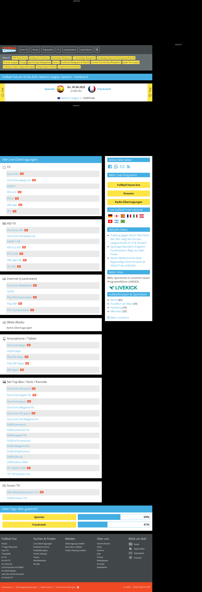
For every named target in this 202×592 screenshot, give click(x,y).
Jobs (99, 553)
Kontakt (100, 563)
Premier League (10, 62)
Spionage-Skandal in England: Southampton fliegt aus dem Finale (127, 250)
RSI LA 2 (11, 192)
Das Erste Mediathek (19, 285)
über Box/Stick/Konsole (13, 574)
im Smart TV (7, 577)
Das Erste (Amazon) (18, 388)
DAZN (10, 291)
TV (58, 49)
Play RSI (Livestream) (19, 297)
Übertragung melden (75, 543)
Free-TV (24, 49)
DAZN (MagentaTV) (18, 446)
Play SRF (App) (15, 363)
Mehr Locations (118, 317)
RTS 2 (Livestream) (18, 310)
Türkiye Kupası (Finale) (46, 66)
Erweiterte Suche (41, 546)
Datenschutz (47, 587)
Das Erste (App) (16, 345)
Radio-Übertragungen (128, 202)
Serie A (56, 62)
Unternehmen (103, 543)
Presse (100, 557)
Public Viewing (40, 553)
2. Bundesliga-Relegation (84, 57)
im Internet (7, 563)
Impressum (7, 587)
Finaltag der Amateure (39, 57)
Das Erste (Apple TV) (19, 395)
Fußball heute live (128, 185)
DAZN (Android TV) (18, 430)
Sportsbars (86, 49)
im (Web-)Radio (9, 570)
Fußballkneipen (40, 550)
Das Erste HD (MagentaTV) (23, 419)
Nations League (70, 98)
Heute (35, 49)
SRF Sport (13, 370)
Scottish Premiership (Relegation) (106, 62)
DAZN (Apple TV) (17, 435)
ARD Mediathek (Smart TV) (22, 492)
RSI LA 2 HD (14, 247)
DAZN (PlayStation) (18, 451)
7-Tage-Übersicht (9, 546)
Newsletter (102, 567)
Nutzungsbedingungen (26, 587)
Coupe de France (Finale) (69, 66)
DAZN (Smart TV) (17, 498)
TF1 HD (11, 266)
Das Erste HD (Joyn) (18, 413)
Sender (36, 563)
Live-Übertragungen (42, 543)
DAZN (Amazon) (16, 424)
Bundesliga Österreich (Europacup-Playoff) (116, 57)
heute (4, 543)
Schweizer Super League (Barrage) (18, 66)
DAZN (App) (14, 351)
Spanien (39, 517)
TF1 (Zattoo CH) (16, 468)
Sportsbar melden (73, 546)
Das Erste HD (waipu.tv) (21, 236)
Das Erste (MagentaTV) (20, 407)
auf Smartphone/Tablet (13, 567)
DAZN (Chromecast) (19, 440)
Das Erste (12, 174)
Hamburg (116, 307)
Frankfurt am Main (121, 303)
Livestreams (70, 49)
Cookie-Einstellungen (66, 587)
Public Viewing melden (75, 550)
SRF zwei (12, 205)
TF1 (9, 211)
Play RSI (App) (15, 357)
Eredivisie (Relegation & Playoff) (75, 62)
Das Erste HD (15, 230)
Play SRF (12, 303)
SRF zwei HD (14, 260)
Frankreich (39, 524)
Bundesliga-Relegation (61, 57)
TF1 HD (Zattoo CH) (18, 474)
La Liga (23, 62)
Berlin (113, 300)
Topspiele (48, 49)
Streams (128, 193)
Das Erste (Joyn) (16, 401)
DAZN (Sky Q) (15, 457)
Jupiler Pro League (131, 62)
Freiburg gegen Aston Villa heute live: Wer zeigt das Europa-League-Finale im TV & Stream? (129, 239)
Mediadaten (102, 560)
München (116, 311)
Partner (100, 550)
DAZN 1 (11, 186)
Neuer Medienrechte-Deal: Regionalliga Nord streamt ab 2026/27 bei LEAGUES (127, 261)
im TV (4, 557)
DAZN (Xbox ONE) (17, 462)
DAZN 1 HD (13, 241)
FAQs (99, 546)
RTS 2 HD (12, 253)
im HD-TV (6, 560)
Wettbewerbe (39, 560)
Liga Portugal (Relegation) (39, 62)
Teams (36, 557)
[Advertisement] (76, 23)
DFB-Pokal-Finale (19, 57)
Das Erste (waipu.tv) (19, 180)
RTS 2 (10, 198)
